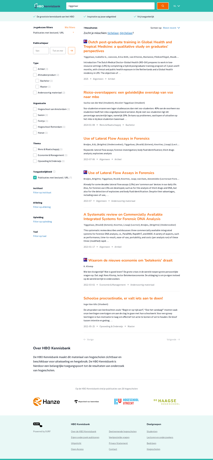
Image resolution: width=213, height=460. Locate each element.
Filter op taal (39, 236)
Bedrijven (151, 443)
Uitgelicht (76, 443)
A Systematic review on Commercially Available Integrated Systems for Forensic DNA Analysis (123, 216)
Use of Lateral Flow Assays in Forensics (117, 138)
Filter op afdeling (42, 207)
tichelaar (113, 33)
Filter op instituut (42, 192)
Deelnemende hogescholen (123, 431)
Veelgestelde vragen (119, 437)
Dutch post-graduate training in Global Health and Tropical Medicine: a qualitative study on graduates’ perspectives (128, 46)
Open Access (77, 449)
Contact (113, 449)
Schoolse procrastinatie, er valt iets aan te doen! (123, 298)
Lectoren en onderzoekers (160, 437)
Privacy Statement (118, 443)
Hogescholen (153, 449)
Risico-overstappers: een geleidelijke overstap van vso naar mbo (128, 94)
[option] (106, 401)
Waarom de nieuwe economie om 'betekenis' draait (130, 260)
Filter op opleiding (42, 221)
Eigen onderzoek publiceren (85, 437)
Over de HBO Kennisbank (83, 431)
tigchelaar (126, 33)
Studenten (152, 431)
